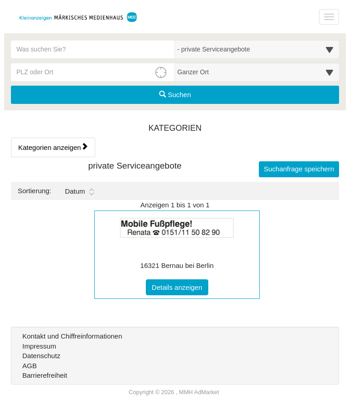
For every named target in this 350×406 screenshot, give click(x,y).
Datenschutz (41, 356)
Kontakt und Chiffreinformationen (72, 336)
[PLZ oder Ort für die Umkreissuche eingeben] (93, 72)
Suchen (175, 94)
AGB (29, 366)
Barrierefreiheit (44, 375)
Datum (79, 191)
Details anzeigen (180, 286)
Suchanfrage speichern (299, 169)
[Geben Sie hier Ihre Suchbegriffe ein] (93, 49)
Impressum (39, 346)
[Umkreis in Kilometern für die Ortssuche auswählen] (257, 72)
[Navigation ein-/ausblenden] (329, 17)
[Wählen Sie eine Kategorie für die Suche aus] (257, 49)
